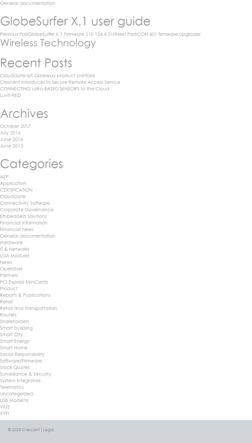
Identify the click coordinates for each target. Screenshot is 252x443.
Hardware (11, 242)
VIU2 (5, 406)
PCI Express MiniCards (24, 282)
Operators (11, 268)
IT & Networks (14, 249)
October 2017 (15, 126)
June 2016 (11, 139)
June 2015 (11, 146)
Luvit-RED (10, 95)
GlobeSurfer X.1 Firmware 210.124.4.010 (58, 34)
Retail (6, 301)
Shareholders (14, 321)
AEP (4, 176)
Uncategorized (16, 393)
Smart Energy (15, 341)
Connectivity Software (25, 203)
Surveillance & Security (25, 374)
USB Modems (14, 400)
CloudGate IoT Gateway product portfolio (47, 75)
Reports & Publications (25, 295)
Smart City (11, 334)
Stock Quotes (15, 367)
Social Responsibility (22, 354)
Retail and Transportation (28, 308)
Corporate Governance (26, 209)
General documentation (27, 3)
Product (9, 288)
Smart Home (14, 347)
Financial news (16, 229)
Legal (48, 429)
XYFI (4, 413)
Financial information (24, 222)
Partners (9, 275)
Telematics (12, 387)
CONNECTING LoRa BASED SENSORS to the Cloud (54, 88)
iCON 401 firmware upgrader (158, 34)
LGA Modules (15, 255)
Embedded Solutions (23, 216)
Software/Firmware (21, 360)
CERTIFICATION (16, 190)
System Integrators (20, 380)
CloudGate (13, 196)
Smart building (16, 328)
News (6, 262)
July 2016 (10, 132)
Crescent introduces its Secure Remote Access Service (60, 82)
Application (13, 183)
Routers (8, 314)
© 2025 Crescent (24, 429)
